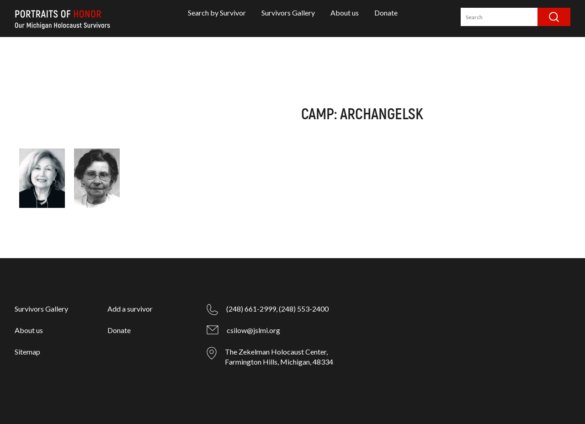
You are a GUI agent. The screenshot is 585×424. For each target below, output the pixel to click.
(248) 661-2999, (251, 308)
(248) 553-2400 (304, 308)
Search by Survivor (217, 12)
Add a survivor (130, 308)
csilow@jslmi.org (253, 330)
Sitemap (27, 351)
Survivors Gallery (288, 12)
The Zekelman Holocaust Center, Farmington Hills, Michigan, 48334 (279, 356)
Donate (386, 12)
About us (344, 12)
